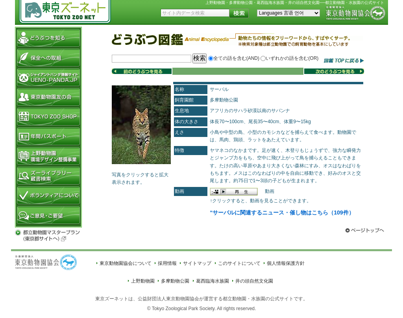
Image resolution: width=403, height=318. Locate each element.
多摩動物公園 (175, 281)
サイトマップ (197, 263)
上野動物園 (143, 281)
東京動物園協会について (126, 263)
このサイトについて (239, 263)
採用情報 (167, 263)
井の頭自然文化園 (254, 281)
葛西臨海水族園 (212, 281)
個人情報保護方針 (286, 263)
